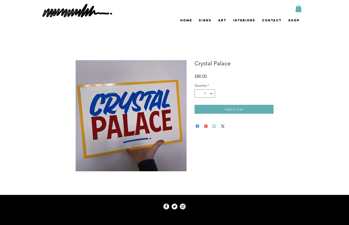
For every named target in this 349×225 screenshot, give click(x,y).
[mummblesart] (183, 206)
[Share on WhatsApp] (214, 126)
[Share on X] (222, 126)
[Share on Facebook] (197, 126)
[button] (298, 8)
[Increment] (211, 93)
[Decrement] (198, 93)
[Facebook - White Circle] (166, 206)
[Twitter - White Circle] (174, 206)
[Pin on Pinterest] (206, 126)
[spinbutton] (205, 93)
